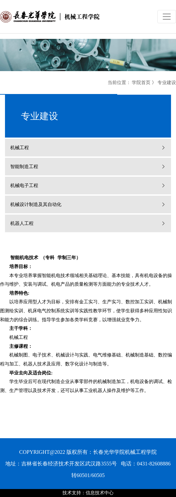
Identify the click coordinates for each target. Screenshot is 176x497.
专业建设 (166, 82)
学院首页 (141, 82)
